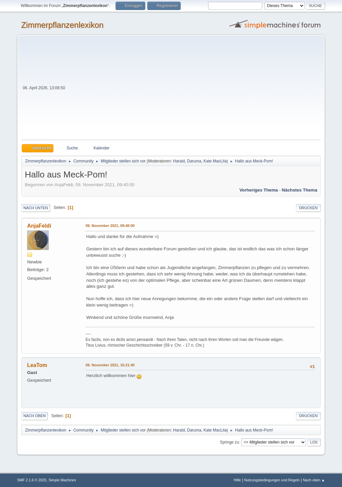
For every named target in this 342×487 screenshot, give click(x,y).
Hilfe (237, 480)
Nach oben (34, 416)
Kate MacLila (214, 161)
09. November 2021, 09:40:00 (110, 226)
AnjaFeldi (39, 226)
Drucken (308, 208)
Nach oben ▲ (314, 480)
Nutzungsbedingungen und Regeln (272, 480)
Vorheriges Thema (258, 190)
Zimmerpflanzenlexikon (62, 24)
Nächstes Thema (299, 190)
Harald (179, 161)
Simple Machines (62, 480)
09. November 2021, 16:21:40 (110, 365)
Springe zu (229, 442)
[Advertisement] (193, 89)
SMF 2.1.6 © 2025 (31, 480)
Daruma (194, 161)
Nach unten (35, 208)
